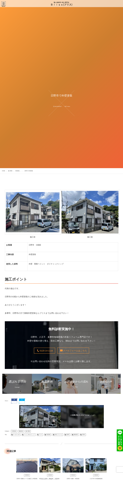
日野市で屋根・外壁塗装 (73, 478)
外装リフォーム (58, 434)
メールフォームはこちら (75, 350)
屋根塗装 (21, 431)
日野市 (83, 434)
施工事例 (28, 431)
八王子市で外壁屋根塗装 (96, 478)
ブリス (40, 434)
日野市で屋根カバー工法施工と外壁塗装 (26, 478)
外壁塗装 (14, 431)
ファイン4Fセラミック (29, 434)
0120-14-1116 (46, 351)
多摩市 (67, 434)
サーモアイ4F (16, 434)
